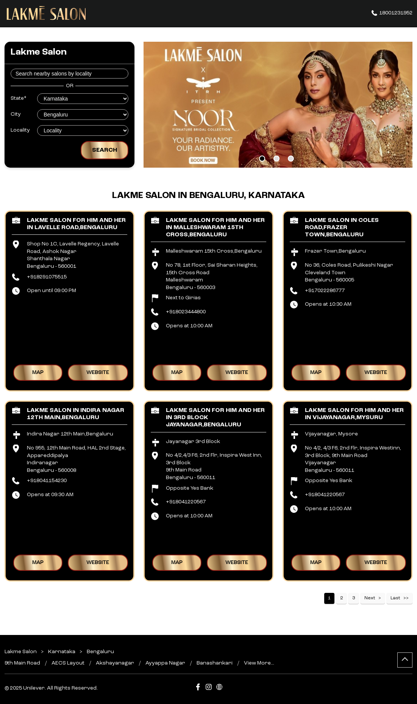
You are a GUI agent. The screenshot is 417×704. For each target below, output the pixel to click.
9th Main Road (22, 663)
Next (369, 598)
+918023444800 (186, 311)
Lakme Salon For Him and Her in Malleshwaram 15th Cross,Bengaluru (215, 227)
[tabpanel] (278, 105)
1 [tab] (262, 159)
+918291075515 (47, 277)
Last (395, 598)
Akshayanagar (115, 663)
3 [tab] (291, 159)
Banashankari (215, 663)
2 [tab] (276, 159)
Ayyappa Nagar (165, 663)
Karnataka (61, 651)
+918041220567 (186, 501)
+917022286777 (325, 290)
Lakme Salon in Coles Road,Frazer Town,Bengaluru (342, 227)
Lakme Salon (21, 651)
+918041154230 (47, 480)
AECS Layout (68, 663)
